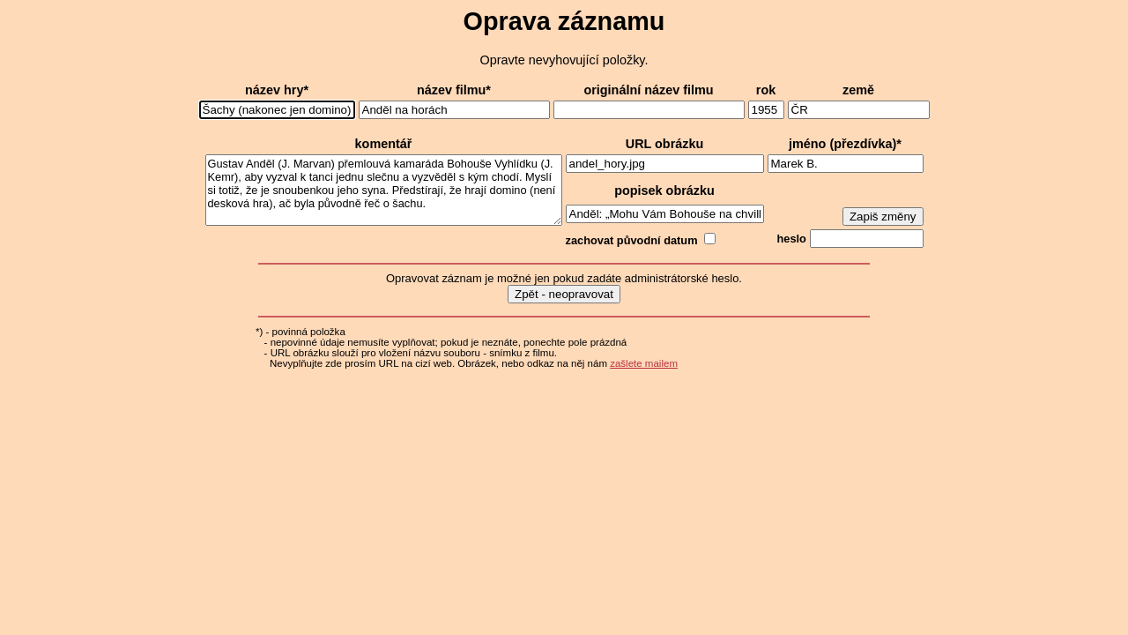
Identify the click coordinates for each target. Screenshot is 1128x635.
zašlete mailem (644, 363)
